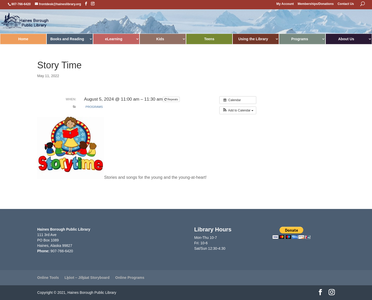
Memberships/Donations (316, 4)
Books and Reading (67, 39)
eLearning (113, 39)
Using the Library (253, 39)
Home (23, 39)
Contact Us (346, 4)
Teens (209, 39)
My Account (285, 4)
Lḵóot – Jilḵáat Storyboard (87, 277)
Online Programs (129, 277)
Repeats (171, 99)
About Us (346, 39)
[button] (238, 110)
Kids (160, 39)
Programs (299, 39)
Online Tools (48, 277)
